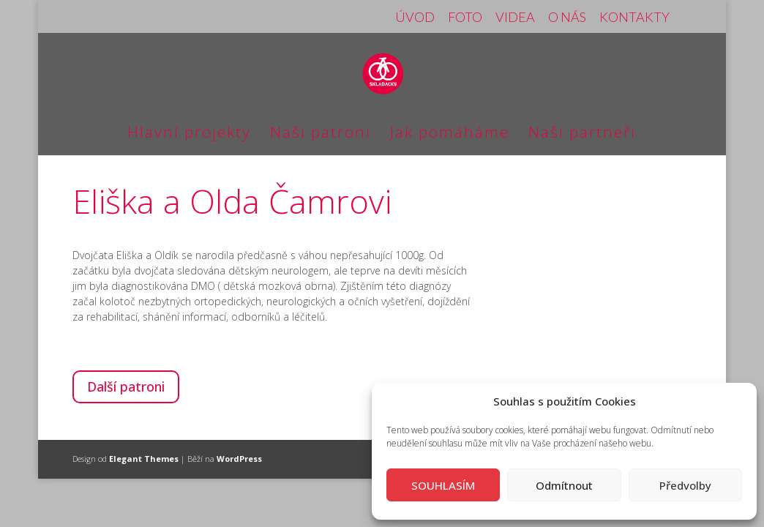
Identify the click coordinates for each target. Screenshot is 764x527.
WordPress (239, 458)
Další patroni (126, 386)
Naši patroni (320, 134)
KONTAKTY (634, 17)
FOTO (465, 17)
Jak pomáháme (449, 134)
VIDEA (515, 17)
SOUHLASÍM (443, 485)
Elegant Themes (144, 458)
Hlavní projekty (189, 134)
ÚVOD (415, 17)
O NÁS (567, 17)
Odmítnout (564, 485)
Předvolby (685, 485)
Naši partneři (582, 134)
